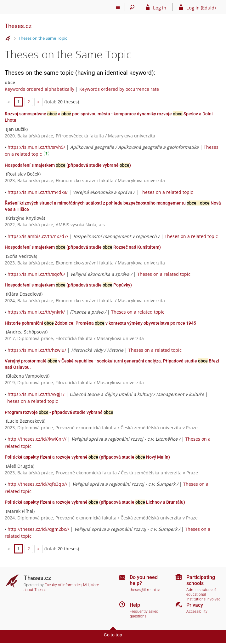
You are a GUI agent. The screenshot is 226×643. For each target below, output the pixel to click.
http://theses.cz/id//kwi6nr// (37, 439)
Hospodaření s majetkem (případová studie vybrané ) (68, 165)
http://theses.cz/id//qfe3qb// (37, 484)
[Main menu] (118, 7)
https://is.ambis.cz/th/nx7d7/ (38, 236)
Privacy (194, 605)
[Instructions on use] (47, 154)
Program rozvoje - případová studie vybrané (59, 412)
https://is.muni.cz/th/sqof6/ (36, 274)
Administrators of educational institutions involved (203, 594)
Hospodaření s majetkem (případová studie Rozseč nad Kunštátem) (83, 247)
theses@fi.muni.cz (145, 590)
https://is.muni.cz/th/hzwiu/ (37, 350)
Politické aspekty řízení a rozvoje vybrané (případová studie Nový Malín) (87, 457)
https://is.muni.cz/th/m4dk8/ (38, 192)
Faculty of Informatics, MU (67, 585)
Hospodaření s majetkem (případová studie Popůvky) (68, 284)
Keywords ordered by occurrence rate (119, 89)
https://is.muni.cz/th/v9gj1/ (36, 394)
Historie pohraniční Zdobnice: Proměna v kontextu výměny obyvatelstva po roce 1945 (100, 323)
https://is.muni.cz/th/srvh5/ (36, 147)
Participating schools (200, 580)
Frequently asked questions (144, 613)
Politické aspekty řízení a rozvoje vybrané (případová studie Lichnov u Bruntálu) (95, 502)
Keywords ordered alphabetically (39, 89)
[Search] (132, 7)
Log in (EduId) (201, 7)
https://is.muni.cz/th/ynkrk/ (36, 312)
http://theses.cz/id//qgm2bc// (38, 529)
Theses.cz (18, 26)
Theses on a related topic (166, 192)
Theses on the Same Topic (43, 38)
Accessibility (196, 611)
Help (135, 605)
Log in (159, 7)
